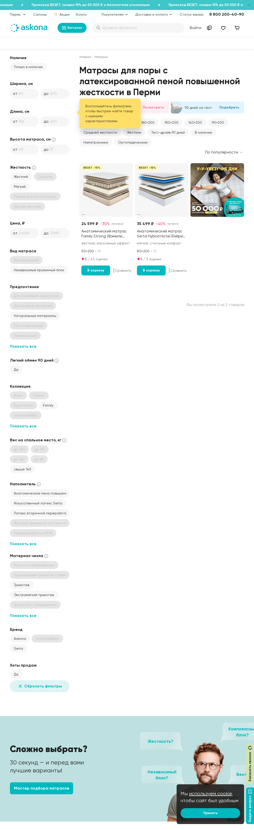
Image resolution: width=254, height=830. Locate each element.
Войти (195, 27)
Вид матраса (23, 251)
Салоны (40, 14)
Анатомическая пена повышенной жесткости (41, 493)
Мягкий (20, 187)
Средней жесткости (100, 132)
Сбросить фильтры (39, 686)
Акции (61, 14)
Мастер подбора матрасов (41, 788)
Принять (210, 813)
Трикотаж (22, 585)
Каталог (72, 27)
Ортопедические (133, 142)
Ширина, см (21, 83)
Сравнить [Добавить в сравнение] (122, 270)
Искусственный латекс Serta (38, 503)
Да (16, 370)
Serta (18, 648)
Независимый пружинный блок (39, 270)
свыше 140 (22, 469)
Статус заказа (191, 14)
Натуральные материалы (35, 316)
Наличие (18, 57)
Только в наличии (28, 67)
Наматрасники (95, 142)
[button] (148, 122)
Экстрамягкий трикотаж (34, 595)
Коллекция (20, 386)
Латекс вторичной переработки (41, 513)
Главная (85, 57)
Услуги (80, 14)
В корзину (95, 270)
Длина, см (19, 111)
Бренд (16, 629)
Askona (20, 639)
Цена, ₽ (17, 223)
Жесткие (134, 132)
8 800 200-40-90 (226, 14)
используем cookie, (211, 793)
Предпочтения (24, 286)
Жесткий (21, 177)
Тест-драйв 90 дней (168, 132)
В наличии (203, 132)
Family (48, 405)
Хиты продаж (23, 665)
